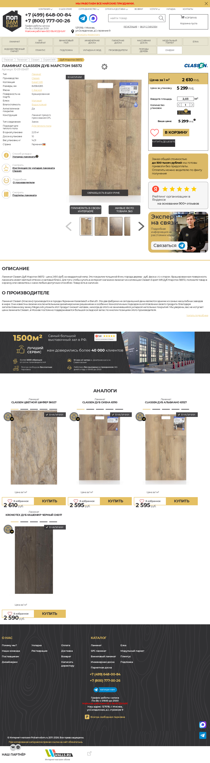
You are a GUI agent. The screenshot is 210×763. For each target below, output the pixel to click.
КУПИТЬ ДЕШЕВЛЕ (163, 141)
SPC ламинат (98, 650)
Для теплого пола (41, 125)
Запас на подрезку (184, 113)
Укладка (170, 9)
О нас (7, 638)
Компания (44, 9)
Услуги (153, 9)
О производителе (24, 182)
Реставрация (39, 650)
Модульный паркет (132, 650)
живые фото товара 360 (124, 209)
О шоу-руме (65, 9)
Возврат (139, 9)
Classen (35, 59)
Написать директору (87, 34)
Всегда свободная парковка (107, 716)
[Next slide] (141, 227)
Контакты (188, 9)
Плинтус (125, 656)
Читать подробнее (197, 315)
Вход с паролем (148, 27)
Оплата (65, 645)
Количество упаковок (157, 106)
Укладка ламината (23, 156)
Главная (8, 59)
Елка (123, 645)
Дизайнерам (9, 661)
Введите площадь (161, 98)
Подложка (126, 661)
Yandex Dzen (18, 749)
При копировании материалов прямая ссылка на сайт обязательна (45, 742)
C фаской (37, 90)
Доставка (67, 650)
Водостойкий (39, 104)
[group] (105, 138)
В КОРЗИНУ (176, 132)
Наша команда (11, 650)
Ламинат (22, 59)
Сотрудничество (87, 9)
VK (13, 749)
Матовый (37, 100)
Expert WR (49, 59)
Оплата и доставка (115, 9)
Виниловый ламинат (103, 656)
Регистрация (130, 27)
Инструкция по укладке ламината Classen (33, 169)
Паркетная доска (101, 667)
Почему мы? (9, 645)
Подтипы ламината (24, 195)
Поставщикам (10, 656)
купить (49, 501)
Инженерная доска (102, 661)
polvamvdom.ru (12, 21)
